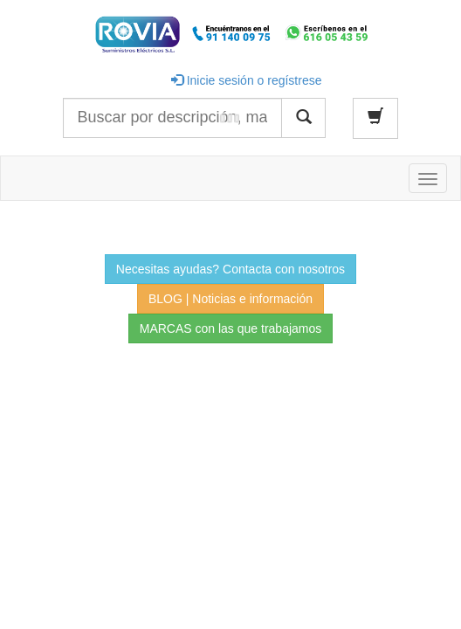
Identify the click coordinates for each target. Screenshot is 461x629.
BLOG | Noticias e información (230, 299)
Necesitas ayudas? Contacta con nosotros (230, 269)
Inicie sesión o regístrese (246, 80)
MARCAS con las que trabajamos (231, 328)
